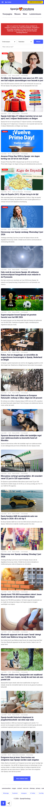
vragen (14, 788)
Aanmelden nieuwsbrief (35, 2)
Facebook (15, 793)
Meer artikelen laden (22, 778)
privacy (38, 788)
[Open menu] (2, 2)
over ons (25, 788)
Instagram (24, 793)
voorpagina (7, 14)
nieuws (17, 14)
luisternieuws (35, 14)
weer (25, 14)
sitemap (32, 788)
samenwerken (6, 788)
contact (19, 788)
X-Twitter (32, 793)
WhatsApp (6, 793)
